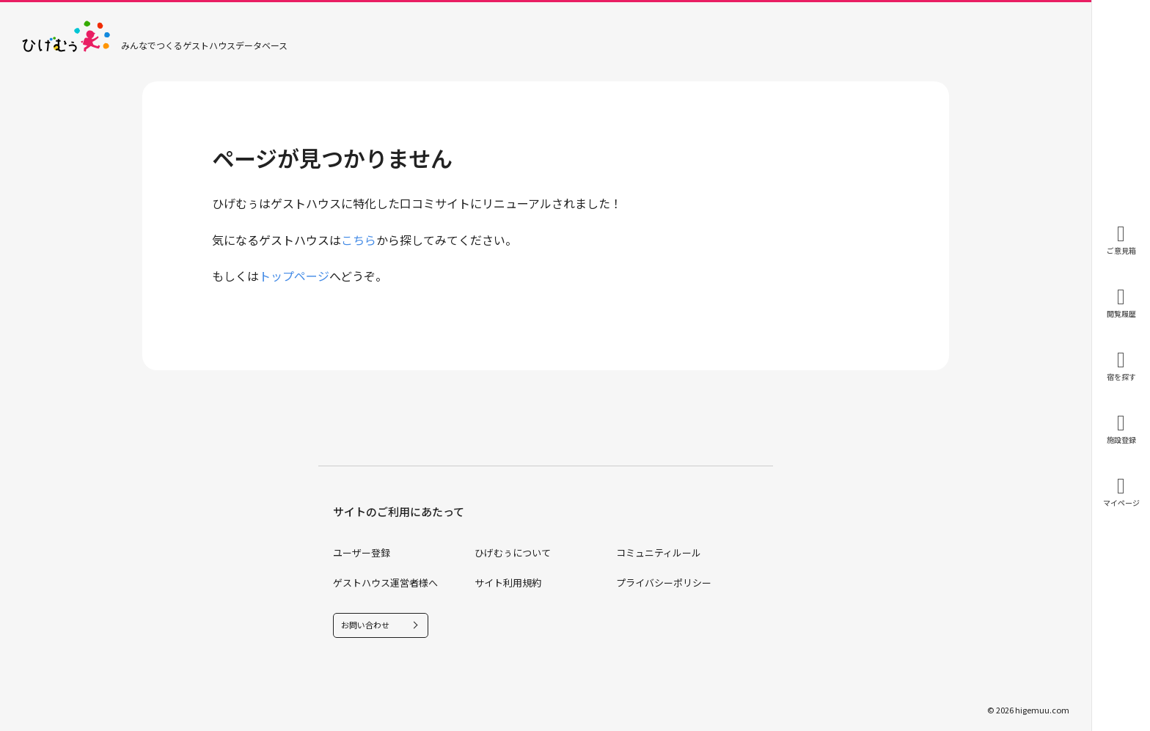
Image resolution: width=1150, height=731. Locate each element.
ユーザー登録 (361, 552)
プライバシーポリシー (663, 582)
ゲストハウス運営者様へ (385, 582)
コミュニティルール (658, 552)
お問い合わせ (365, 625)
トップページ (294, 275)
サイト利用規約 (508, 582)
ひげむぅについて (513, 552)
